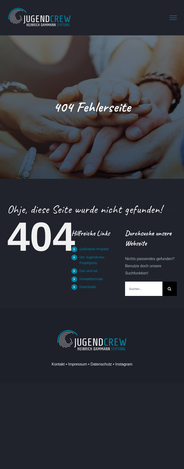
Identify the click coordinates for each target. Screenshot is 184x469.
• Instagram (122, 364)
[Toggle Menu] (173, 18)
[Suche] (169, 289)
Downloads (87, 287)
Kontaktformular (91, 279)
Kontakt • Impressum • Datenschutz (82, 364)
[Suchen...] (143, 289)
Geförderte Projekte (94, 249)
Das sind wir (88, 271)
